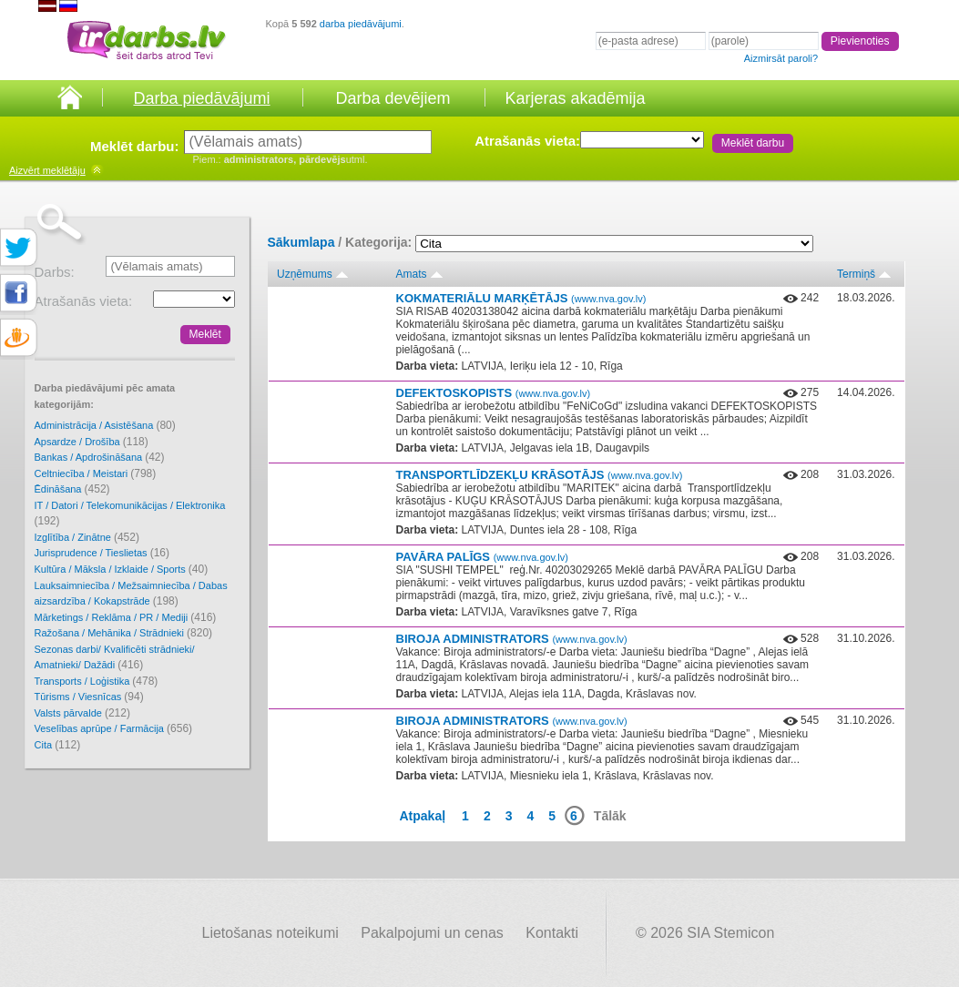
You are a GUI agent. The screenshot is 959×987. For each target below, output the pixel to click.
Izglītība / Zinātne (87, 537)
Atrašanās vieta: (527, 140)
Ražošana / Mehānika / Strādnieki (124, 632)
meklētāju (47, 170)
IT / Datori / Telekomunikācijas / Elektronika (130, 514)
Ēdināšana (72, 489)
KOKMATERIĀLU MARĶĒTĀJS (521, 298)
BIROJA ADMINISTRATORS (511, 639)
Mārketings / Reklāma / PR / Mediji (126, 617)
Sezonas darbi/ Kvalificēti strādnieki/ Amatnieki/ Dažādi (115, 658)
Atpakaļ (423, 816)
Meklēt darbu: (134, 146)
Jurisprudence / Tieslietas (102, 552)
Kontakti (551, 933)
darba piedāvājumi (361, 23)
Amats (411, 274)
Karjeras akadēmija (575, 98)
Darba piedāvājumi (201, 98)
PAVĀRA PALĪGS (482, 557)
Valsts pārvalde (82, 713)
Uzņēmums (304, 274)
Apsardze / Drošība (91, 441)
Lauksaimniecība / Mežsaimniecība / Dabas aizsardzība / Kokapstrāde (131, 594)
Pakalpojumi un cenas (432, 933)
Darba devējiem (392, 98)
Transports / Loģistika (96, 681)
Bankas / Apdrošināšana (100, 457)
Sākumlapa (301, 242)
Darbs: (55, 272)
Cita (58, 744)
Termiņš (856, 274)
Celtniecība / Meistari (96, 473)
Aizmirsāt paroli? (781, 58)
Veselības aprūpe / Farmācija (114, 728)
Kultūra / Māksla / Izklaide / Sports (122, 569)
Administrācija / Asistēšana (105, 425)
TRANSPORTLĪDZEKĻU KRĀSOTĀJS (539, 475)
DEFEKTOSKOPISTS (493, 393)
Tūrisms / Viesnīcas (89, 696)
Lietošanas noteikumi (270, 933)
